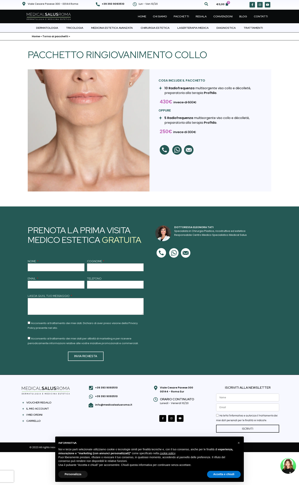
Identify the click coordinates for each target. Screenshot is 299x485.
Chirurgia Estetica (155, 28)
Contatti (261, 16)
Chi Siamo (160, 16)
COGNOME (95, 261)
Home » (37, 36)
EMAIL (32, 278)
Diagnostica (226, 28)
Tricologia (74, 28)
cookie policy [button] (167, 453)
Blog (243, 16)
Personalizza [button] (73, 474)
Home (142, 16)
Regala (201, 16)
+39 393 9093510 (113, 4)
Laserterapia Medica (193, 28)
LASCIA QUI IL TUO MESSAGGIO (49, 296)
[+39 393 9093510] (98, 4)
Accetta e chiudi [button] (223, 474)
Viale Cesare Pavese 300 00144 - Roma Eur (176, 389)
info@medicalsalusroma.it (113, 404)
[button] (206, 4)
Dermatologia (47, 28)
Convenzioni (223, 16)
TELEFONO (94, 278)
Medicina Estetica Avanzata (112, 28)
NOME (32, 261)
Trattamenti (253, 28)
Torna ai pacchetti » (56, 36)
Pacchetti (181, 16)
